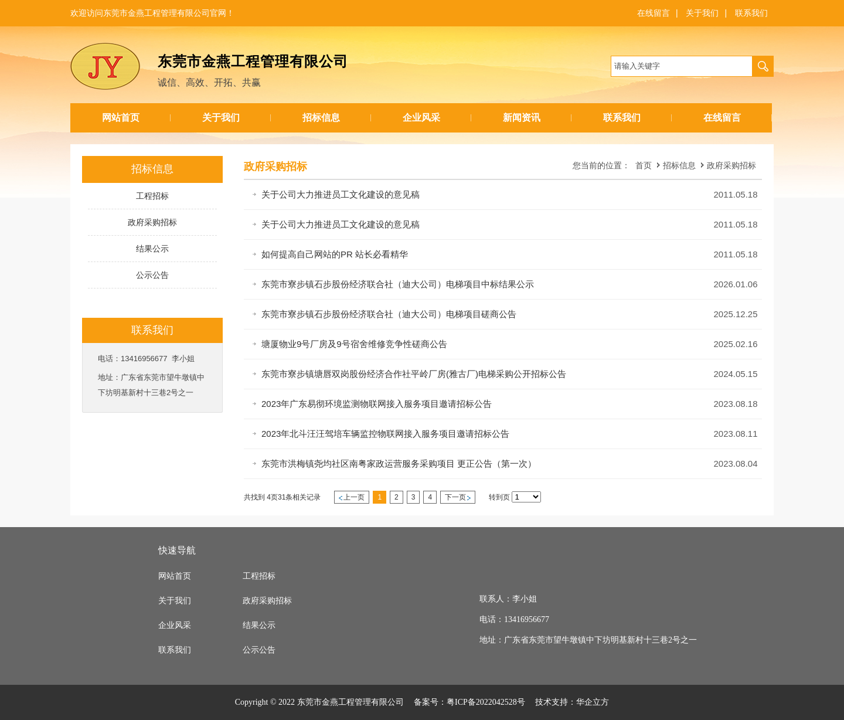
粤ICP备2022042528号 (486, 702)
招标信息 (321, 118)
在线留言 (653, 13)
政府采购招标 (731, 165)
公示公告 (259, 650)
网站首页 (120, 118)
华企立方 (592, 702)
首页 (643, 165)
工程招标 (259, 576)
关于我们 (702, 13)
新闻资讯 (521, 118)
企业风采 (421, 118)
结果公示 (259, 625)
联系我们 (751, 13)
